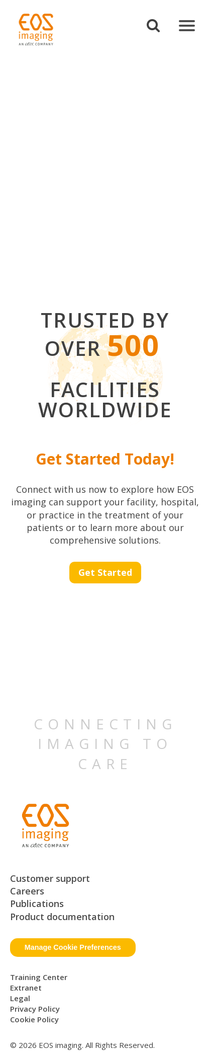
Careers (27, 891)
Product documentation (62, 917)
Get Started (105, 572)
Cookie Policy (34, 1019)
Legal (20, 998)
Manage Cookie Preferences (73, 947)
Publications (37, 903)
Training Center (38, 977)
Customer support (50, 878)
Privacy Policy (35, 1009)
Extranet (26, 988)
